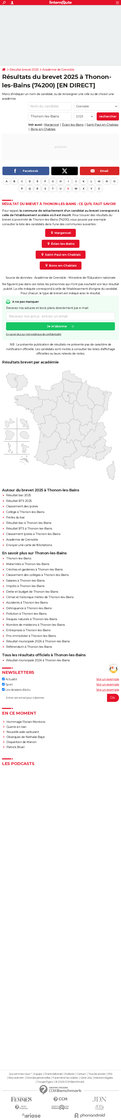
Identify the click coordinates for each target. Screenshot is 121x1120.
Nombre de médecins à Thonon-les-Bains (35, 625)
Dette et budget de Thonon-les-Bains (32, 591)
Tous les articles (97, 1074)
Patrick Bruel (15, 747)
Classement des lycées (22, 506)
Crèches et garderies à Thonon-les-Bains (34, 569)
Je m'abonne (57, 326)
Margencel (51, 125)
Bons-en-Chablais (43, 129)
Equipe (38, 1074)
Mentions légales (103, 1077)
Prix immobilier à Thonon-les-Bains (31, 636)
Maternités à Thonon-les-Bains (27, 564)
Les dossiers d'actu (16, 690)
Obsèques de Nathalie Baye (25, 737)
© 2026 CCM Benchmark (69, 1081)
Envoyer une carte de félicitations (29, 545)
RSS (110, 1074)
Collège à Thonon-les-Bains (25, 512)
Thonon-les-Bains (18, 558)
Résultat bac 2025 (18, 495)
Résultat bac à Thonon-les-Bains (28, 523)
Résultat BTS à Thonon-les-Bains (29, 528)
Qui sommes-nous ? (20, 1074)
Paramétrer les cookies (65, 1077)
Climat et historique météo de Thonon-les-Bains (40, 597)
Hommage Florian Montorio (25, 722)
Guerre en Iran (16, 727)
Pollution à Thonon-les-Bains (26, 613)
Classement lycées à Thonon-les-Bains (33, 534)
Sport (7, 684)
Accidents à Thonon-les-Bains (27, 602)
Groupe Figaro (45, 1081)
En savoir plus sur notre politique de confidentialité (33, 334)
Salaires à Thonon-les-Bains (25, 580)
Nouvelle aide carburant (22, 732)
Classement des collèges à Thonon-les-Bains (37, 575)
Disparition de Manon (21, 742)
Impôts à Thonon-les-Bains (25, 586)
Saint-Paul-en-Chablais (102, 125)
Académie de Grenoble (58, 69)
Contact (81, 1074)
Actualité (9, 679)
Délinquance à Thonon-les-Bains (29, 608)
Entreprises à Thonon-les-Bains (28, 630)
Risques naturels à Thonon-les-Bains (31, 619)
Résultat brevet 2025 (24, 69)
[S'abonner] (60, 698)
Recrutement (16, 1077)
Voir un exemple (107, 679)
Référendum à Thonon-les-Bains (29, 647)
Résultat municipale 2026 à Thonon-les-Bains (38, 641)
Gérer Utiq (86, 1077)
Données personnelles (38, 1077)
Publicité (70, 1074)
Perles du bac (15, 517)
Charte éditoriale (53, 1074)
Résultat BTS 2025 (19, 501)
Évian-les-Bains (73, 125)
